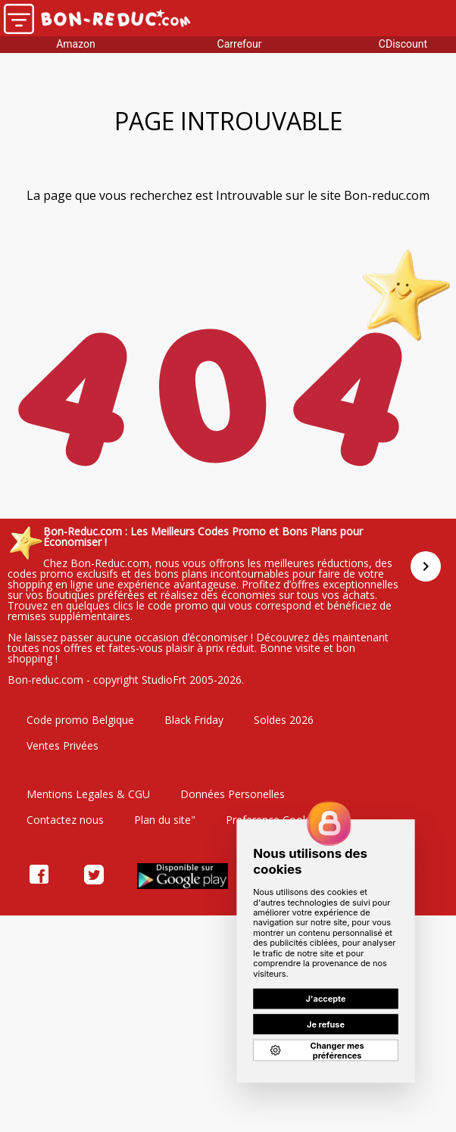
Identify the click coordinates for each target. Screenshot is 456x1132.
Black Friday (193, 720)
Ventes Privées (62, 745)
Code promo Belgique (80, 720)
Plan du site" (164, 819)
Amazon (75, 44)
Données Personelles (232, 794)
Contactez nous (65, 819)
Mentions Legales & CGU (88, 794)
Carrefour (239, 44)
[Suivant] (426, 566)
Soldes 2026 (284, 720)
